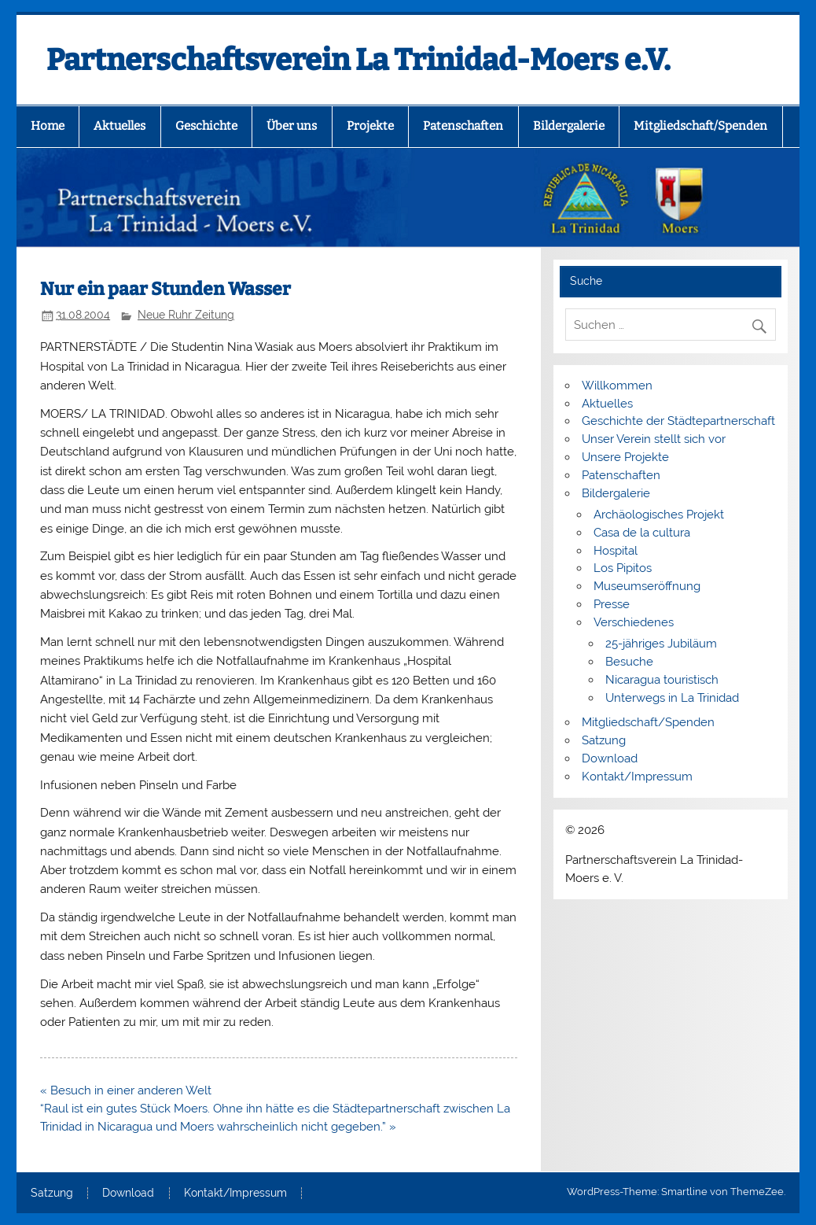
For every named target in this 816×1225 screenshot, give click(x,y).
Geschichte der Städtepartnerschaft (678, 421)
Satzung (604, 740)
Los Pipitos (623, 568)
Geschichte (206, 126)
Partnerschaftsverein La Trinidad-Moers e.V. (358, 60)
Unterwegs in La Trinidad (672, 698)
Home (47, 126)
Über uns (291, 126)
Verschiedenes (634, 622)
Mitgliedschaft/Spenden (700, 126)
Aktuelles (119, 126)
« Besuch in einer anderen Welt (125, 1090)
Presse (612, 604)
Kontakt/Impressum (637, 776)
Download (610, 758)
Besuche (629, 662)
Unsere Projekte (625, 457)
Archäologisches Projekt (659, 514)
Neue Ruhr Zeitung (186, 314)
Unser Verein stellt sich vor (654, 439)
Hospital (616, 551)
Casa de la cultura (642, 533)
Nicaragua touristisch (662, 680)
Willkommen (617, 385)
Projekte (370, 126)
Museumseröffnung (647, 586)
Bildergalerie (569, 126)
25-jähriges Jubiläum (661, 643)
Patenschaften (463, 126)
